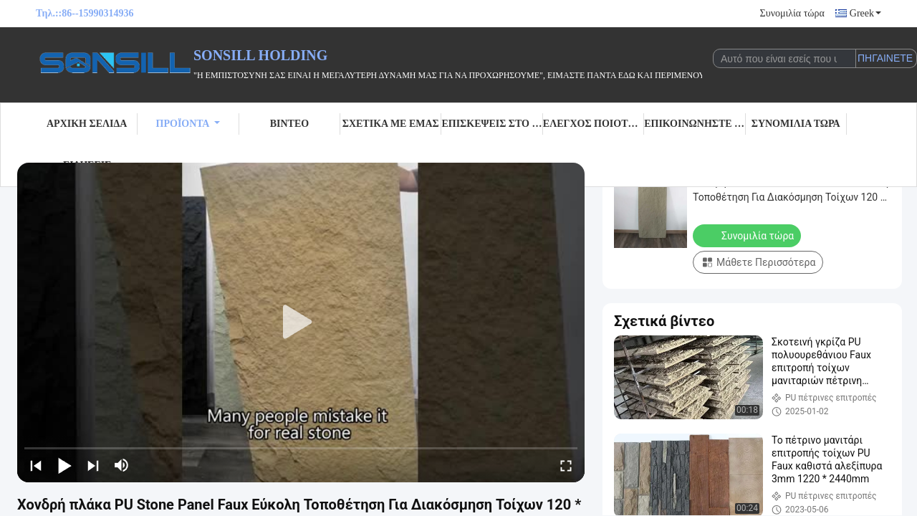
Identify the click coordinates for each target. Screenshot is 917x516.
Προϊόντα (188, 123)
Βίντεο (289, 123)
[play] (301, 322)
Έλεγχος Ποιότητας (593, 123)
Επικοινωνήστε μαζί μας (694, 123)
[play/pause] (64, 465)
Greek (865, 13)
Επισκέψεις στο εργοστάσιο (491, 123)
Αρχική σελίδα (87, 123)
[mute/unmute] (121, 465)
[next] (93, 465)
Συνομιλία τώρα (792, 13)
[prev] (35, 465)
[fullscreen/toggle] (566, 465)
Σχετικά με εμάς (390, 123)
